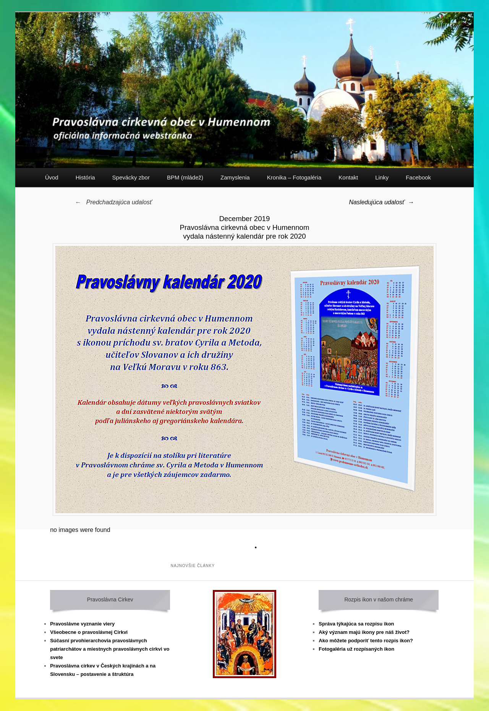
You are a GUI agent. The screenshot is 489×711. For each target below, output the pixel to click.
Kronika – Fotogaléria (294, 177)
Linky (382, 177)
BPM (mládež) (185, 177)
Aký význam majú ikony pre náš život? (364, 632)
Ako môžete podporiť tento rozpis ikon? (366, 640)
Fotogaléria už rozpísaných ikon (356, 649)
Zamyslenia (235, 177)
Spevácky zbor (131, 177)
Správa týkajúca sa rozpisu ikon (356, 624)
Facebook (418, 177)
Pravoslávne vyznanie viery (82, 624)
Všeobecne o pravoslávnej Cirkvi (89, 632)
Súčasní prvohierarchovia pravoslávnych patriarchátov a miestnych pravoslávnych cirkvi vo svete (109, 649)
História (85, 177)
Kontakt (348, 177)
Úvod (51, 177)
